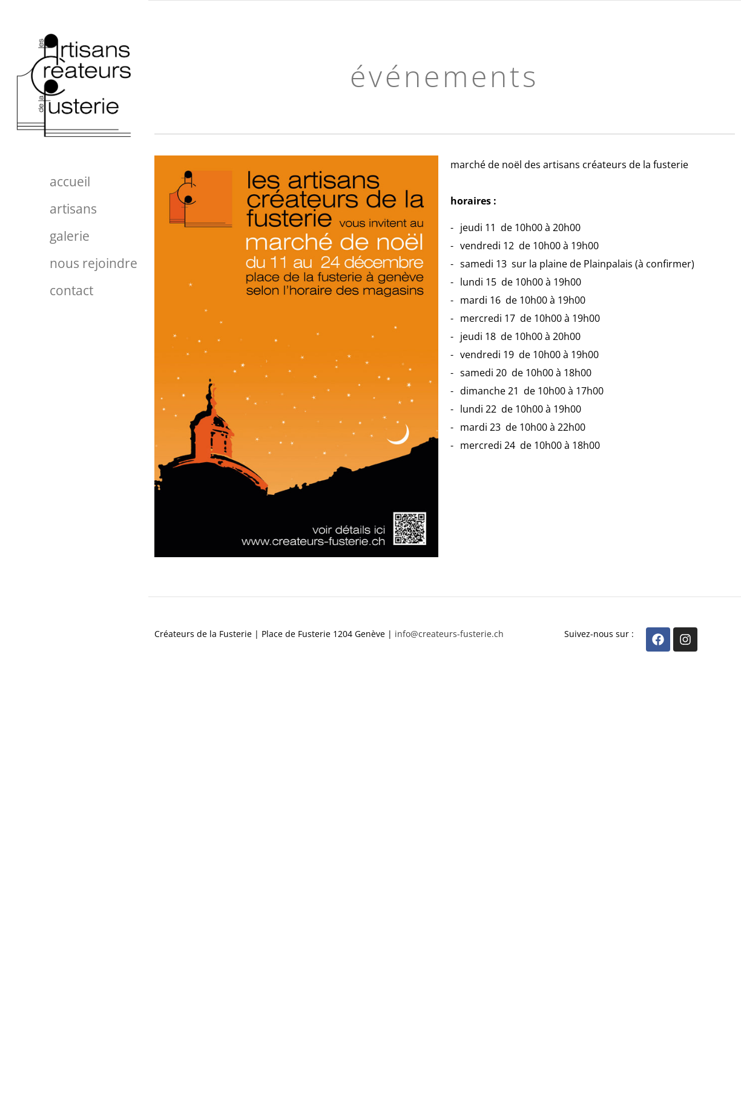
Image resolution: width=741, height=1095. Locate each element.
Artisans (73, 208)
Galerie (70, 235)
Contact (71, 290)
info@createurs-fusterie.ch (449, 633)
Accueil (70, 181)
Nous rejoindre (93, 263)
